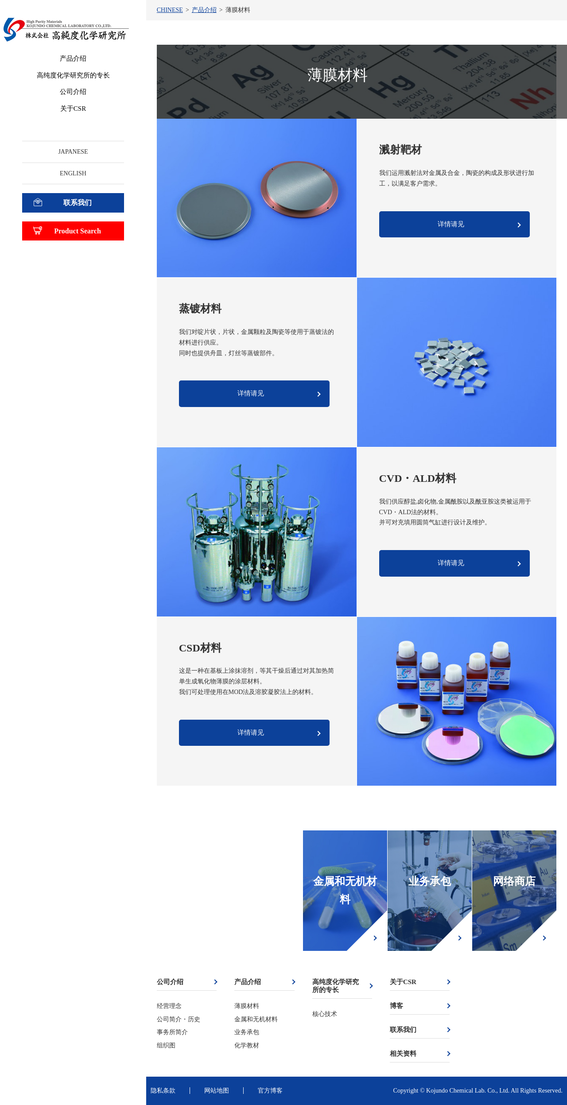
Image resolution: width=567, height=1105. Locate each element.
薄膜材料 (246, 1006)
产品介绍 (73, 58)
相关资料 (403, 1053)
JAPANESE (73, 151)
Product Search (77, 231)
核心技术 (324, 1014)
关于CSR (73, 108)
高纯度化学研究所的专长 (73, 75)
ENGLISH (73, 173)
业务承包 (429, 881)
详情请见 (451, 224)
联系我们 (77, 202)
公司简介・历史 (178, 1019)
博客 (396, 1005)
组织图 (166, 1045)
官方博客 (270, 1090)
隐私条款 (163, 1090)
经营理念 (169, 1006)
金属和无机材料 (345, 890)
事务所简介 (172, 1032)
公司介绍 (73, 91)
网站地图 (216, 1090)
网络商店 (514, 881)
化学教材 (246, 1045)
